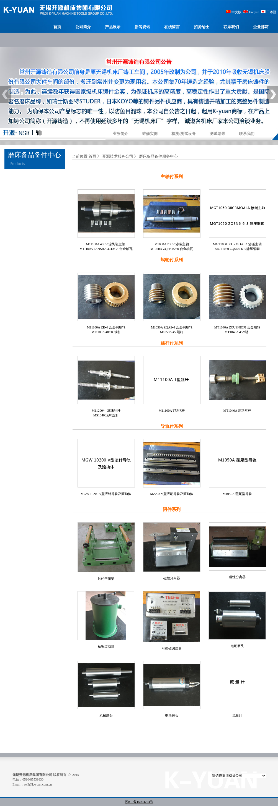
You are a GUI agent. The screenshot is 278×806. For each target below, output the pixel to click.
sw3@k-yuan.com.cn (38, 784)
